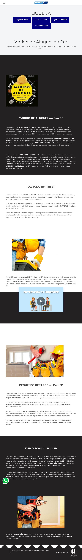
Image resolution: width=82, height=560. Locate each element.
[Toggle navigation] (4, 2)
